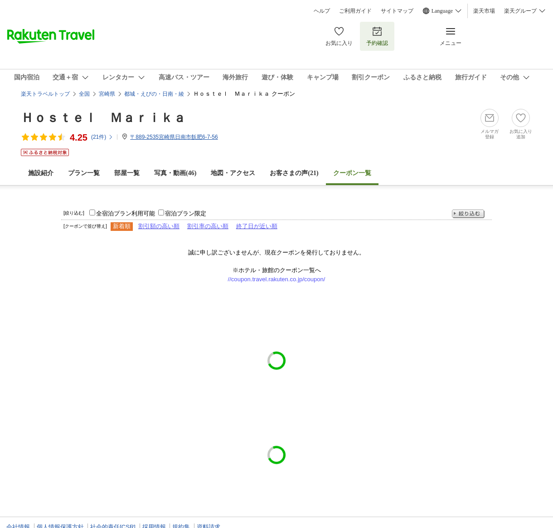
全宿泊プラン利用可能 (125, 213)
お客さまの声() (294, 173)
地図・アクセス (233, 173)
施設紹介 (40, 173)
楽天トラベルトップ (45, 94)
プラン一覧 (84, 173)
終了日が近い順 (256, 226)
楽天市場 (484, 11)
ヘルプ (322, 11)
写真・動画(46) (175, 173)
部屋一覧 (127, 173)
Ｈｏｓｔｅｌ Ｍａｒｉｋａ (103, 118)
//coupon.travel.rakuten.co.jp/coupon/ (276, 279)
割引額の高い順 (158, 226)
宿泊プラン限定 (185, 213)
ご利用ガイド (355, 11)
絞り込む (468, 214)
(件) (102, 137)
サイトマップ (397, 11)
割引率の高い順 (207, 226)
